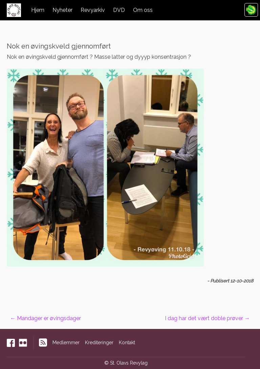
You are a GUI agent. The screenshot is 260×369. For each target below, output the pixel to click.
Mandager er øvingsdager (45, 318)
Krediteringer (99, 342)
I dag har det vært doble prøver (207, 318)
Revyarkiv (93, 10)
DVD (119, 10)
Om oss (143, 10)
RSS (43, 342)
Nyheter (62, 10)
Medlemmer (66, 342)
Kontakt (127, 342)
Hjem (37, 10)
